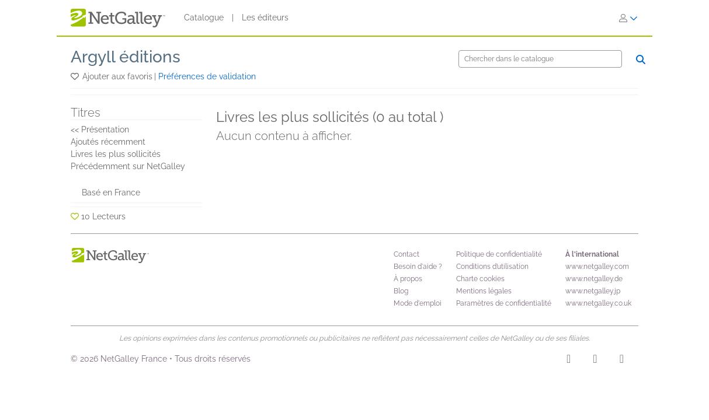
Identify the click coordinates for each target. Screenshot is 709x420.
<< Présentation (100, 129)
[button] (76, 76)
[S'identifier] (628, 18)
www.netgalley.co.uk (598, 303)
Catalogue (204, 17)
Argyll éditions (125, 56)
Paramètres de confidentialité (503, 303)
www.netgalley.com (597, 266)
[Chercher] (540, 59)
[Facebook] (595, 360)
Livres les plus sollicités (116, 154)
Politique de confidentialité (499, 254)
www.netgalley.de (594, 279)
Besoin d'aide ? (418, 266)
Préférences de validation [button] (207, 76)
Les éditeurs (265, 17)
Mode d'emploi (418, 303)
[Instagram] (568, 360)
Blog (401, 291)
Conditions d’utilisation (492, 266)
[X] (622, 360)
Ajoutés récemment (108, 141)
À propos (408, 279)
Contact (406, 254)
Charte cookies (480, 279)
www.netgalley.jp (592, 291)
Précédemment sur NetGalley (128, 166)
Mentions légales (484, 291)
